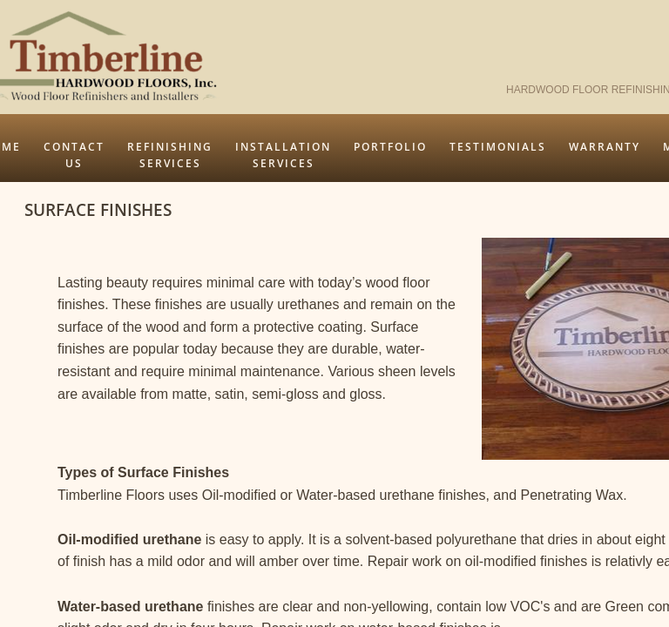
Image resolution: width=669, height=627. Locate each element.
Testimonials (497, 146)
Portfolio (390, 146)
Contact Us (74, 155)
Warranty (604, 146)
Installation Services (283, 155)
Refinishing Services (170, 155)
